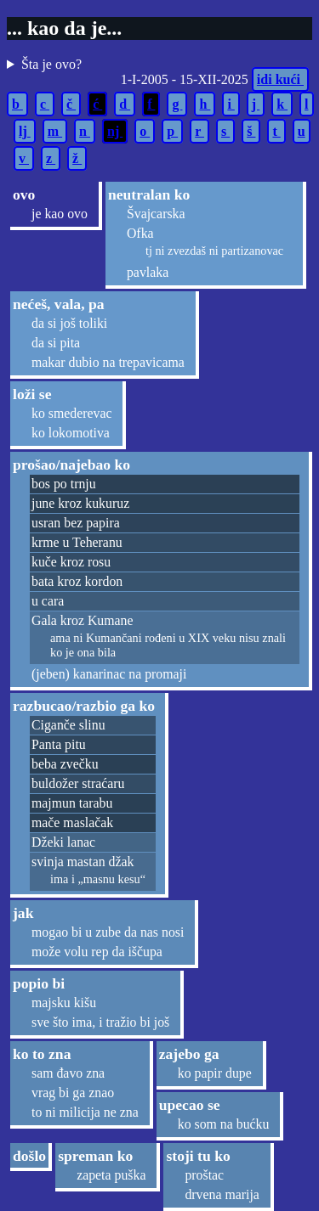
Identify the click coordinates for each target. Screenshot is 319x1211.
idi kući (280, 79)
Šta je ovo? (51, 64)
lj (25, 131)
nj (114, 131)
